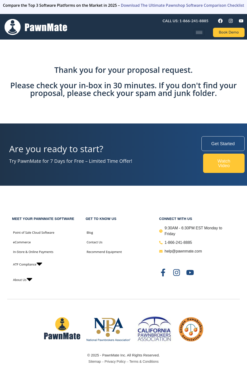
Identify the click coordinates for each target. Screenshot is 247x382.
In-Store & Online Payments (33, 252)
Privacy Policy (115, 361)
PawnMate (110, 355)
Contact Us (95, 242)
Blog (90, 232)
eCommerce (22, 242)
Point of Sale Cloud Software (33, 232)
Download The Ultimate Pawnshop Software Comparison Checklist (182, 5)
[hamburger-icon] (199, 32)
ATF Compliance (27, 264)
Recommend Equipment (104, 252)
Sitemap (95, 361)
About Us (22, 279)
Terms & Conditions (143, 361)
